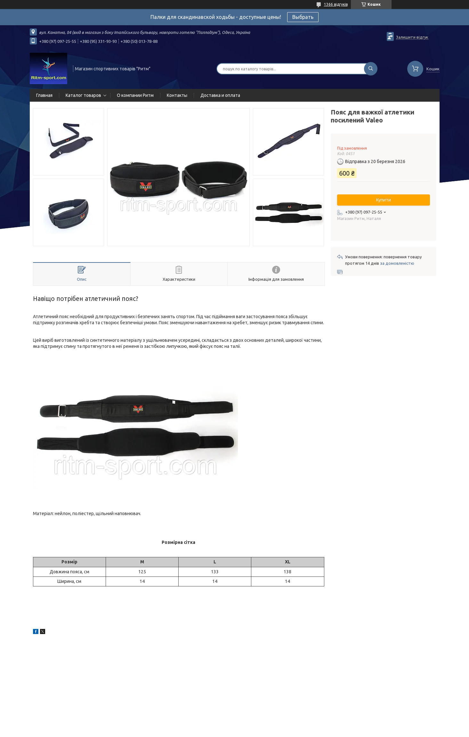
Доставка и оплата (220, 95)
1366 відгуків (336, 4)
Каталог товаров (83, 95)
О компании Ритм (135, 95)
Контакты (177, 95)
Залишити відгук (412, 37)
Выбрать (302, 17)
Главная (44, 95)
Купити (383, 199)
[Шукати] (370, 68)
